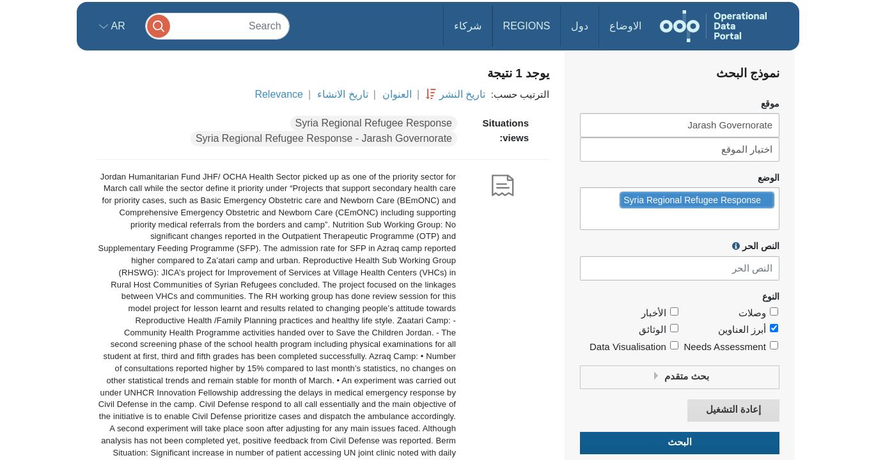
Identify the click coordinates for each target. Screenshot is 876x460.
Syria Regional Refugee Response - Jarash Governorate (324, 138)
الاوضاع (625, 25)
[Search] (217, 26)
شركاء (467, 25)
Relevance (278, 94)
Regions (527, 25)
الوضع (768, 178)
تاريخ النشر (462, 94)
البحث (680, 442)
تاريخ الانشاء (342, 94)
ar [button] (116, 25)
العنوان (397, 94)
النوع (770, 297)
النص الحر (755, 246)
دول (579, 25)
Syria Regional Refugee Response (373, 123)
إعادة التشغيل (733, 409)
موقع (770, 104)
